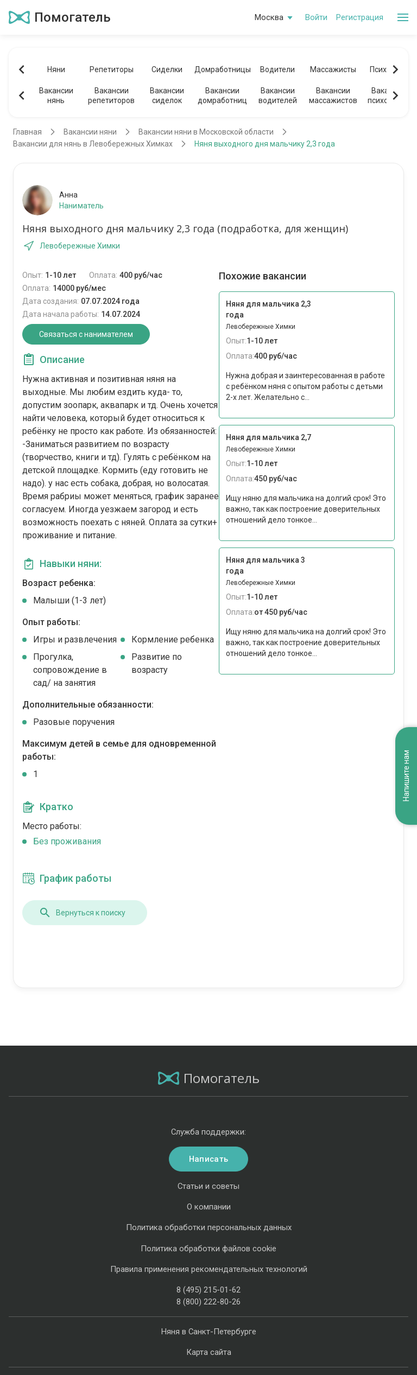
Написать (208, 1159)
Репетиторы (112, 69)
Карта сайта (208, 1352)
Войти (316, 17)
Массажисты (333, 69)
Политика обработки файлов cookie (208, 1248)
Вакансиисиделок (167, 95)
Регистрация (359, 17)
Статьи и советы (208, 1186)
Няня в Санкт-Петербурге (208, 1331)
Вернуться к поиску (82, 912)
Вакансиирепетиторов (111, 95)
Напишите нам (406, 776)
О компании (209, 1207)
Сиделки (166, 69)
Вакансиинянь (56, 95)
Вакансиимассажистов (333, 95)
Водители (277, 69)
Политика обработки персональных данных (209, 1227)
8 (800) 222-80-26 (208, 1302)
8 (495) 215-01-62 (208, 1290)
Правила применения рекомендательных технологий (208, 1269)
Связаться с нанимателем (86, 334)
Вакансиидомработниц (222, 95)
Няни (56, 69)
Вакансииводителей (277, 95)
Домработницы (222, 69)
